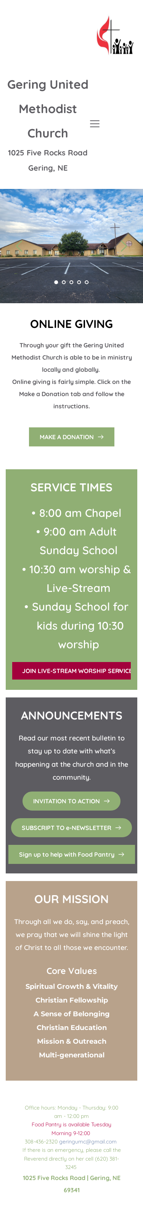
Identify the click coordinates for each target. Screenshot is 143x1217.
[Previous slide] (19, 246)
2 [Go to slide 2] (64, 282)
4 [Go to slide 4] (79, 282)
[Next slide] (124, 246)
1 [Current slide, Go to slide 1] (56, 282)
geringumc (72, 1141)
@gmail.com (101, 1141)
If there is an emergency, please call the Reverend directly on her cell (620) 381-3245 (72, 1159)
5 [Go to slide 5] (87, 282)
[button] (95, 123)
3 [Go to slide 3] (72, 282)
